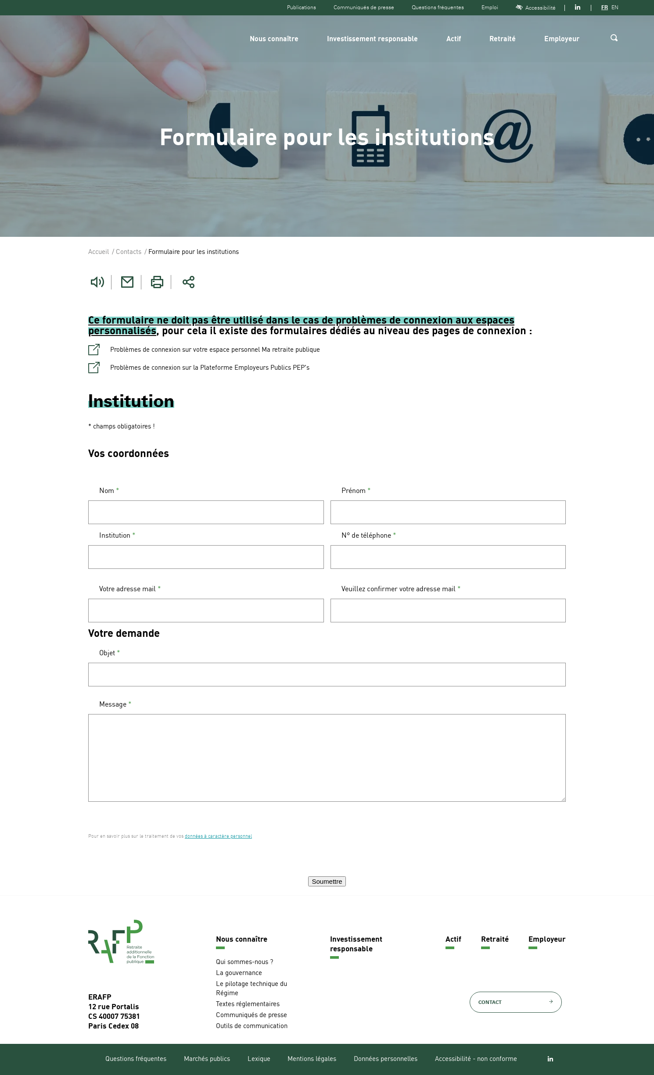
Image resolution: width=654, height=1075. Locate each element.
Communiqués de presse (364, 7)
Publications (301, 7)
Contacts (128, 252)
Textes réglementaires (248, 1004)
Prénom (356, 490)
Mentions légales (311, 1059)
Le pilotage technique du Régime (251, 988)
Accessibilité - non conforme (476, 1059)
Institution (117, 535)
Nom (109, 490)
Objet (109, 653)
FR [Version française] (604, 7)
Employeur (561, 39)
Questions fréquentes (438, 7)
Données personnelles (385, 1059)
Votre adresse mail (130, 589)
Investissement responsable (372, 39)
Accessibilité (536, 8)
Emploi (490, 7)
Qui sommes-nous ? (244, 962)
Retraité (502, 39)
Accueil (98, 252)
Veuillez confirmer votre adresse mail (401, 589)
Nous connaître (274, 39)
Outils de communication (251, 1026)
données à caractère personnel (218, 836)
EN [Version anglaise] (614, 7)
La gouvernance (239, 973)
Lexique (259, 1059)
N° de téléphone (368, 535)
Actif (453, 39)
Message (115, 704)
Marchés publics (207, 1059)
